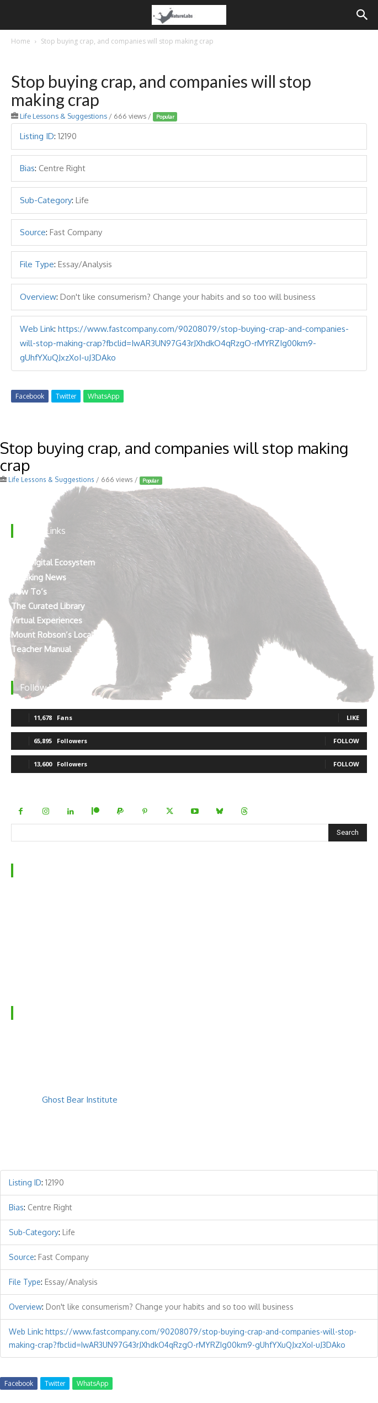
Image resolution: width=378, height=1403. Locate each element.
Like (353, 717)
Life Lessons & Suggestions (63, 116)
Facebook (29, 396)
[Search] (362, 15)
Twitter (66, 396)
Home (20, 41)
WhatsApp (103, 396)
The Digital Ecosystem (53, 562)
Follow (346, 741)
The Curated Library (47, 606)
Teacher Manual (41, 649)
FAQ (19, 945)
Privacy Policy (36, 959)
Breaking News (38, 577)
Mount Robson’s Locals (54, 634)
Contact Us (31, 930)
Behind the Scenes (46, 916)
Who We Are (35, 902)
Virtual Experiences (46, 620)
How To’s (29, 591)
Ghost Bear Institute (80, 1099)
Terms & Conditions (48, 974)
